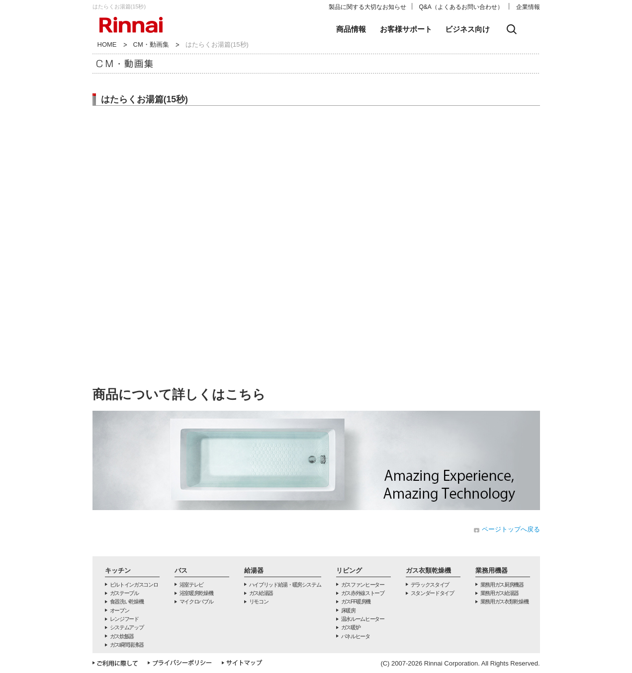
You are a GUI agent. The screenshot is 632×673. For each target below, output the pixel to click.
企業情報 (528, 6)
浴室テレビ (191, 585)
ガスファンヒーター (362, 585)
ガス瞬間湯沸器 (127, 645)
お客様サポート (406, 29)
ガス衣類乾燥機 (428, 570)
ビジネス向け (467, 29)
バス (181, 570)
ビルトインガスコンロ (134, 585)
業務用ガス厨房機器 (502, 585)
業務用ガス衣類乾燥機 (504, 601)
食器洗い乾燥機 (127, 601)
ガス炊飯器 (122, 636)
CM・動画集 (151, 44)
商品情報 (351, 29)
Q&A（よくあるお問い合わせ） (461, 6)
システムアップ (127, 627)
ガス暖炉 (351, 627)
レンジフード (124, 619)
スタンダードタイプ (432, 593)
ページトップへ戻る (511, 529)
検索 (511, 29)
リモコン (259, 601)
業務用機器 (491, 570)
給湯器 (254, 570)
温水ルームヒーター (362, 619)
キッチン (118, 570)
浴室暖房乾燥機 (196, 593)
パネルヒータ (355, 636)
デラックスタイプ (430, 585)
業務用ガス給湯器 (499, 593)
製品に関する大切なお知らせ (367, 6)
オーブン (119, 610)
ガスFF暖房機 (356, 601)
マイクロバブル (196, 601)
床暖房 (348, 610)
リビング (349, 570)
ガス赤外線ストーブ (362, 593)
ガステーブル (124, 593)
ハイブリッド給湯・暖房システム (285, 585)
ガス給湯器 (261, 593)
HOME (107, 44)
